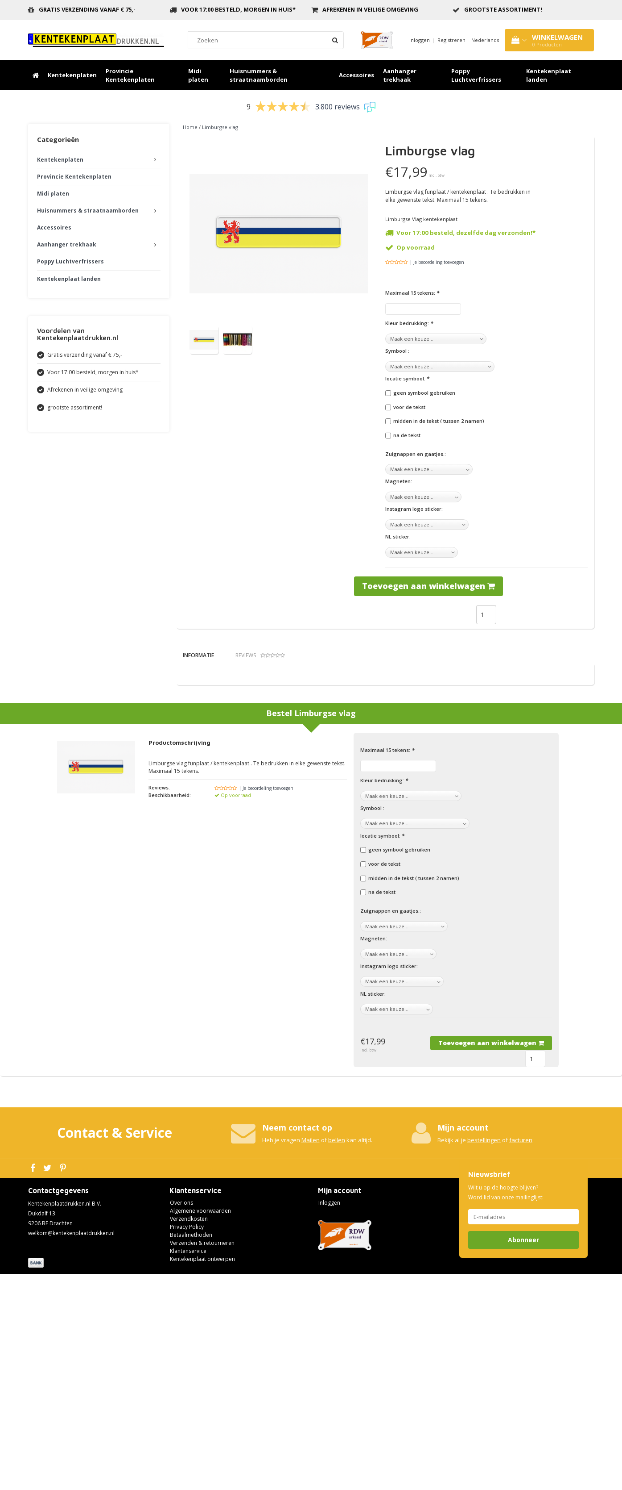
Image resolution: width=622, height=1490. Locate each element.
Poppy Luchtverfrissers (476, 75)
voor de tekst (409, 407)
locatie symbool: (407, 378)
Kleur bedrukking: (409, 323)
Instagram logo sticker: (414, 508)
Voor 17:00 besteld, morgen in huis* (238, 9)
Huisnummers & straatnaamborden (259, 75)
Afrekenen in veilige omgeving (370, 9)
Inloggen (419, 40)
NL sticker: (398, 536)
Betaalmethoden (191, 1450)
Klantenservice (188, 1466)
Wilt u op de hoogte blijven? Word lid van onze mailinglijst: (506, 1408)
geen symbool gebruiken (424, 392)
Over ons (181, 1418)
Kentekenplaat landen (548, 75)
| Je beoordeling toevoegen (437, 262)
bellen (336, 1356)
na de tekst (406, 435)
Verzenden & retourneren (202, 1458)
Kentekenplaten (72, 75)
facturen (520, 1356)
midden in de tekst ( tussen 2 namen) (438, 420)
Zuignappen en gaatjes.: (415, 454)
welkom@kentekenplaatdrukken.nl (71, 1448)
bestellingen (484, 1356)
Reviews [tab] (260, 655)
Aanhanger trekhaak (399, 75)
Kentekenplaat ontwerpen (202, 1474)
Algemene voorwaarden (200, 1426)
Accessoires (356, 75)
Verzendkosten (189, 1434)
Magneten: (398, 481)
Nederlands (485, 40)
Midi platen (198, 75)
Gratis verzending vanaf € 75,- (87, 9)
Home (190, 127)
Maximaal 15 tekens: (412, 292)
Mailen (310, 1356)
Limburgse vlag (220, 127)
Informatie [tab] (198, 655)
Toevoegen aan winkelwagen (428, 585)
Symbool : (397, 350)
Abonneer (523, 1455)
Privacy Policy (187, 1442)
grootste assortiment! (503, 9)
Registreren (451, 40)
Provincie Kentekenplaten (130, 75)
